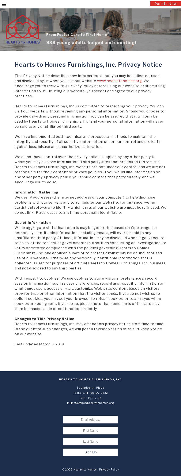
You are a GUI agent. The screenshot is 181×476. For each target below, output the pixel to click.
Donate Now (165, 4)
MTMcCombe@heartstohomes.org (90, 402)
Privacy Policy (109, 469)
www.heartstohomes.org (119, 81)
